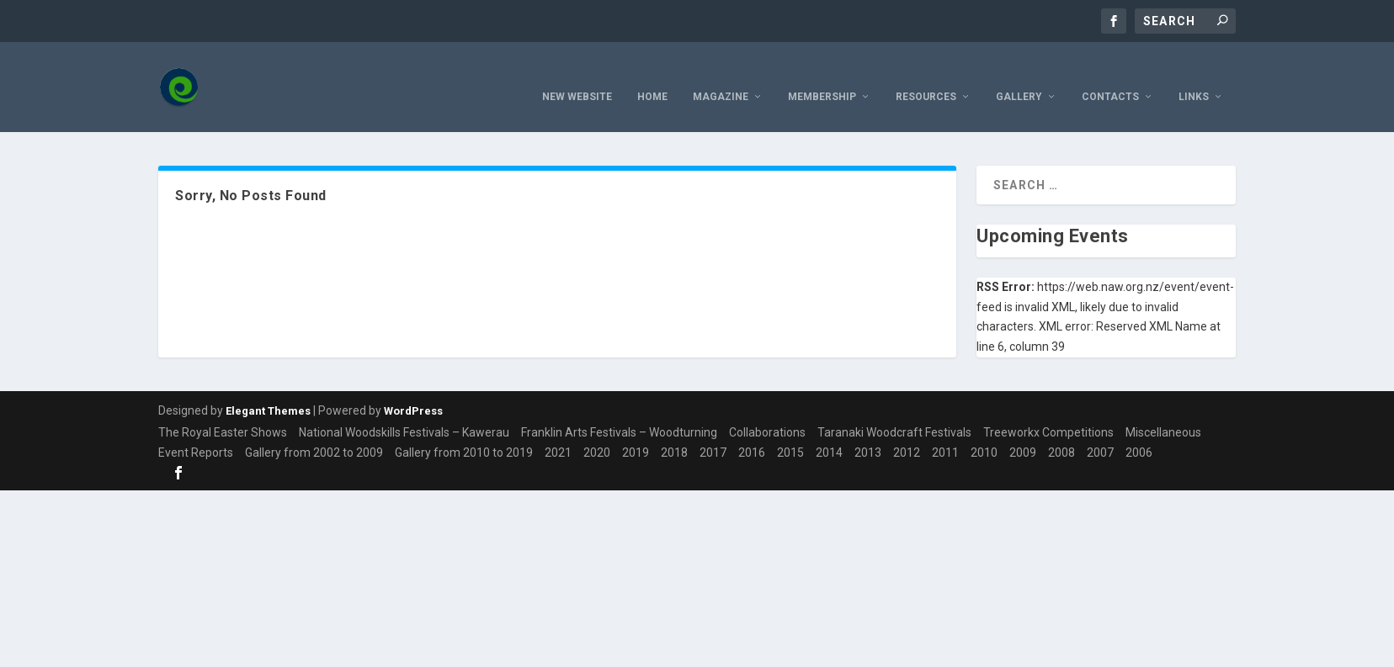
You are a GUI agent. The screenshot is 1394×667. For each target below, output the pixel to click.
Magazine (720, 74)
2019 (635, 430)
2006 (1138, 430)
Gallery (1019, 74)
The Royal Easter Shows (222, 409)
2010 (984, 430)
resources (926, 74)
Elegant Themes (268, 388)
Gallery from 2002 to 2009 (314, 430)
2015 (790, 430)
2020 (596, 430)
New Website (577, 74)
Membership (822, 74)
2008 (1061, 430)
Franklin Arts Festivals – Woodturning (619, 409)
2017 (713, 430)
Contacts (1110, 74)
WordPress (413, 388)
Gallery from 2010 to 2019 (464, 430)
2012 (906, 430)
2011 (945, 430)
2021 (558, 430)
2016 (751, 430)
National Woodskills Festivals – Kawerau (404, 409)
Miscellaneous (1163, 409)
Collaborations (767, 409)
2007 (1100, 430)
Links (1194, 74)
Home (652, 74)
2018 (674, 430)
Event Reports (195, 430)
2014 (829, 430)
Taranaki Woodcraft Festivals (894, 409)
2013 (867, 430)
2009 (1022, 430)
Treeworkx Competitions (1048, 409)
